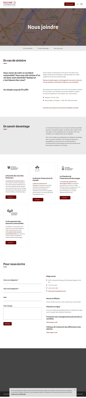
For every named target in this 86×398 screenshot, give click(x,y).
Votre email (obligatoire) (11, 292)
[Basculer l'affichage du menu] (81, 4)
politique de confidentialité (18, 394)
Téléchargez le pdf (51, 326)
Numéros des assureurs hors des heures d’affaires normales (60, 111)
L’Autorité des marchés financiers (15, 182)
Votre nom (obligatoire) (10, 284)
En (77, 4)
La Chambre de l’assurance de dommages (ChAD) (68, 183)
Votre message (7, 309)
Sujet (5, 301)
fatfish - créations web (77, 395)
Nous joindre (69, 4)
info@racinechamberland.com (57, 295)
